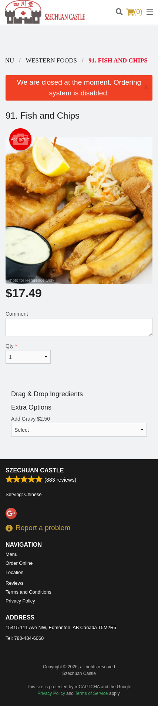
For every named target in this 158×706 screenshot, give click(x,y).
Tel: (25, 638)
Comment (79, 323)
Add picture (20, 139)
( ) (134, 11)
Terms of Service (91, 693)
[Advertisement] (79, 40)
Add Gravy (79, 426)
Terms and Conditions (28, 592)
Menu (11, 554)
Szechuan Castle (35, 470)
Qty (28, 353)
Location (14, 572)
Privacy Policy (20, 601)
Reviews (14, 583)
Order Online (19, 563)
